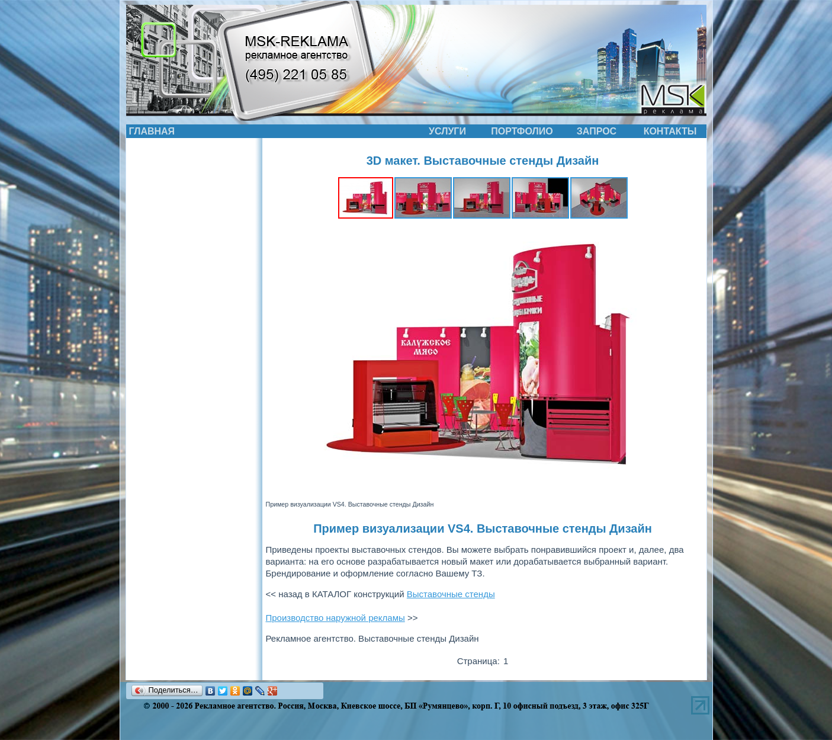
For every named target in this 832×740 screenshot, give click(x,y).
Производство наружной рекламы (335, 618)
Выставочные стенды (451, 594)
